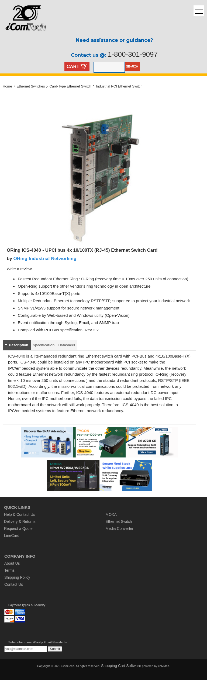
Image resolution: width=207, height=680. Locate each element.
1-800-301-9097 (133, 54)
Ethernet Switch (119, 521)
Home (7, 86)
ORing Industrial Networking (45, 258)
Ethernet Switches (31, 86)
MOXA (111, 514)
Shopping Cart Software (121, 666)
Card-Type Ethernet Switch (70, 86)
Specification (44, 345)
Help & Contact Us (19, 514)
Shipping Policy (17, 577)
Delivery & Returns (20, 521)
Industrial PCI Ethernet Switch (119, 86)
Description (18, 345)
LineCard (11, 535)
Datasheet (66, 345)
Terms (9, 570)
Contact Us (13, 584)
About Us (12, 563)
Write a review (19, 269)
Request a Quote (18, 528)
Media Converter (120, 528)
